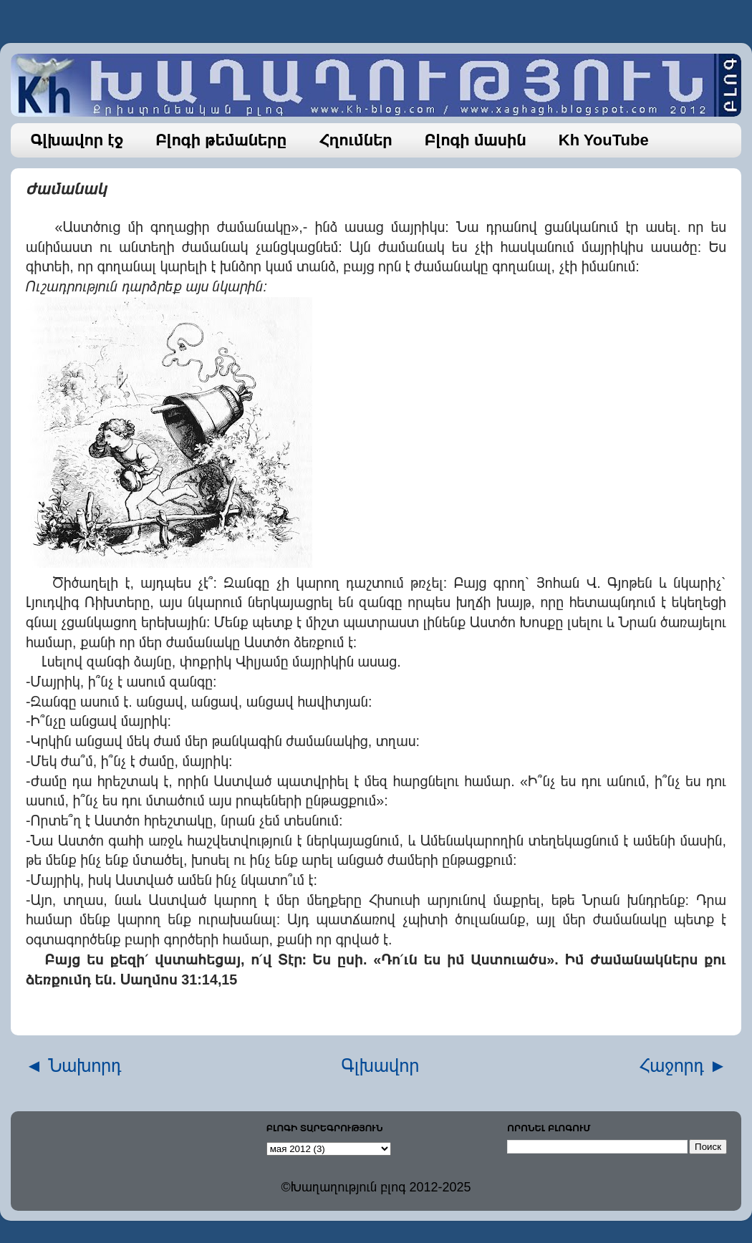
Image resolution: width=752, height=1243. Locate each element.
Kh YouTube (604, 140)
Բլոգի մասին (475, 140)
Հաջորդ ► (683, 1065)
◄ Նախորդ (73, 1065)
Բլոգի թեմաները (220, 140)
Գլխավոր (381, 1065)
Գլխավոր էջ (77, 140)
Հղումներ (355, 140)
